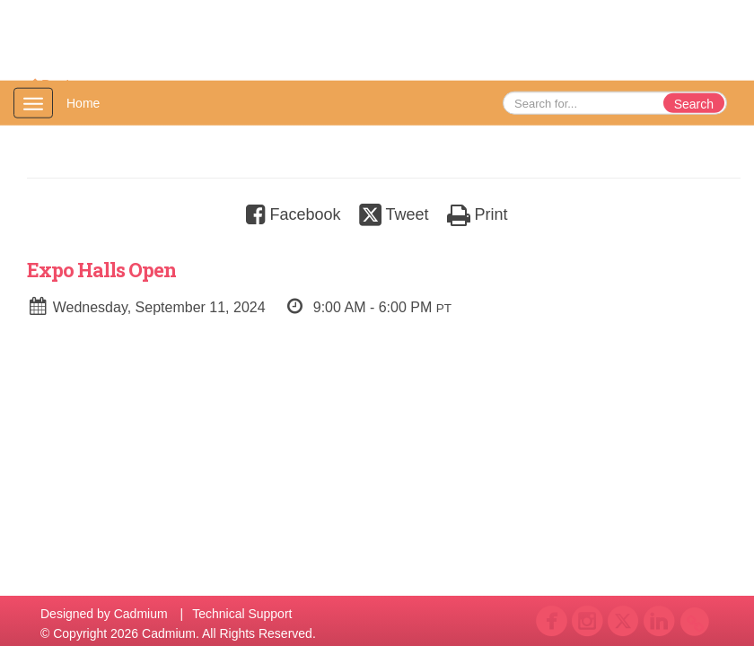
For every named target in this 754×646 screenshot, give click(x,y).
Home (83, 103)
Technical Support (242, 614)
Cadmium (141, 614)
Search (694, 104)
